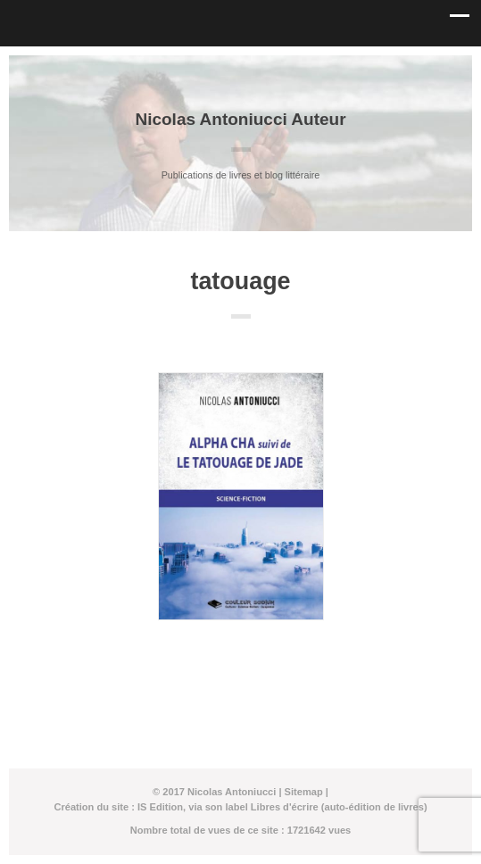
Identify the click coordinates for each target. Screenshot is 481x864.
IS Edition (160, 807)
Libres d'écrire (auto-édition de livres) (339, 807)
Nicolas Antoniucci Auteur (240, 119)
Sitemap (304, 791)
